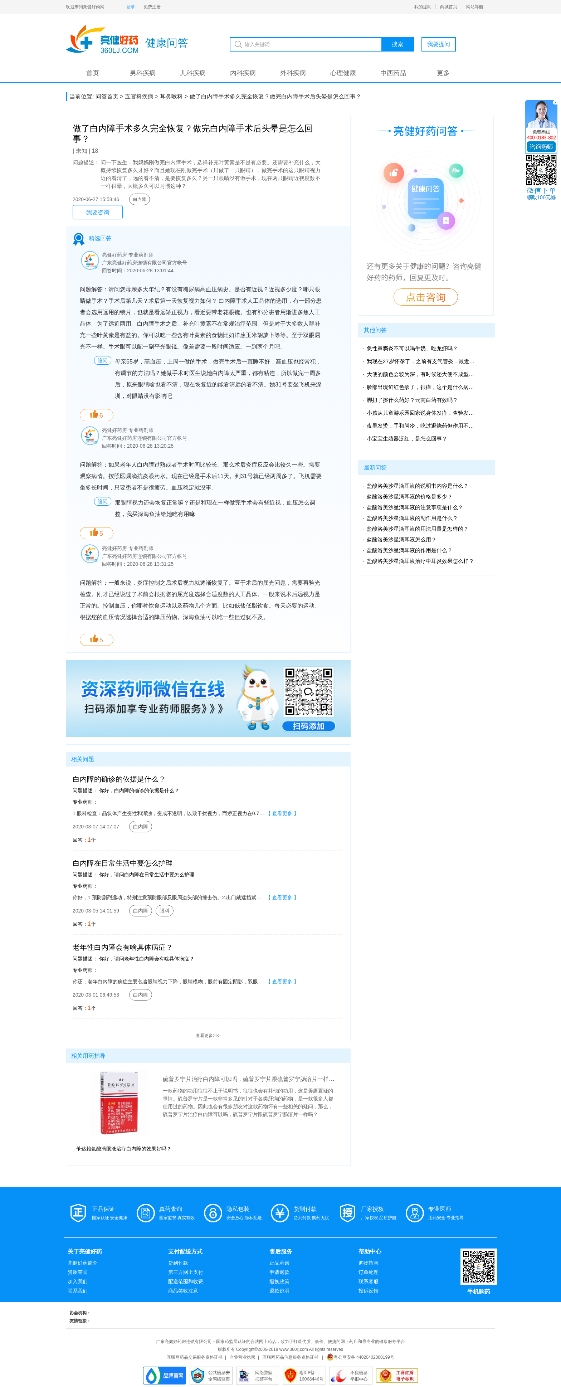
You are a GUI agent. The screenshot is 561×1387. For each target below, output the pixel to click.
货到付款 (178, 1263)
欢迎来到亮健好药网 (85, 6)
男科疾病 (143, 73)
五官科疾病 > (141, 96)
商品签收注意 (183, 1291)
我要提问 (438, 44)
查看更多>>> (208, 1035)
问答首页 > (109, 96)
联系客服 (368, 1281)
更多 (443, 73)
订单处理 (368, 1272)
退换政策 (279, 1281)
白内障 (139, 199)
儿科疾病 (193, 73)
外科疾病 (293, 73)
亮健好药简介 (83, 1263)
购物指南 (368, 1263)
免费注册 (152, 6)
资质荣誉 (78, 1272)
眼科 (165, 911)
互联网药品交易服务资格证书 (195, 1357)
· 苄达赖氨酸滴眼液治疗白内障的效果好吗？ (122, 1149)
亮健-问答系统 (102, 39)
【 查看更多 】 (282, 813)
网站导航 (474, 6)
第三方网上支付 (185, 1272)
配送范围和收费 (185, 1281)
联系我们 (78, 1291)
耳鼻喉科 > (174, 96)
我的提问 (422, 6)
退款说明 (279, 1291)
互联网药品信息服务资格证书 (290, 1357)
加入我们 (78, 1281)
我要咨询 (97, 212)
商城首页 (448, 6)
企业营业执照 (242, 1357)
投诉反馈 (368, 1291)
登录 (130, 6)
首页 (92, 73)
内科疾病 (243, 73)
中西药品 (393, 73)
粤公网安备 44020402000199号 (360, 1357)
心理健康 (343, 73)
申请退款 (279, 1272)
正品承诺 (279, 1263)
